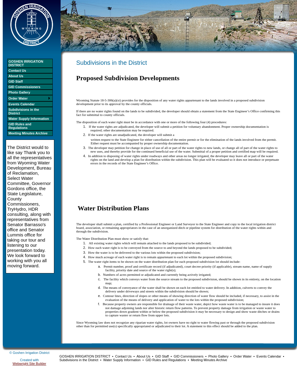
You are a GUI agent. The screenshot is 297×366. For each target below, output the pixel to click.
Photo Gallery (19, 92)
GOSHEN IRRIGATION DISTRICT (25, 63)
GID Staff (15, 81)
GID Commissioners (24, 87)
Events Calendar (21, 104)
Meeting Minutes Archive (28, 133)
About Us (15, 76)
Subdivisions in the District (23, 111)
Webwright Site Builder (29, 363)
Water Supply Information (28, 118)
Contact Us (17, 70)
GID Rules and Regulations (19, 126)
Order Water (18, 98)
